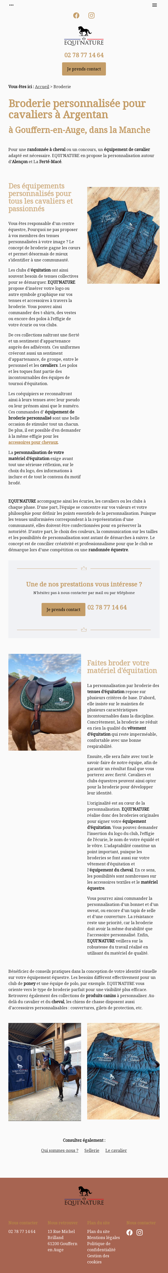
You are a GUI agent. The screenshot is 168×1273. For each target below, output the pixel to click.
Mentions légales (103, 1237)
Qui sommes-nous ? (59, 1150)
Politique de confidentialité (101, 1246)
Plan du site (98, 1231)
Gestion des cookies (98, 1259)
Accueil (42, 86)
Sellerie (91, 1150)
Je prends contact (84, 69)
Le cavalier (116, 1150)
